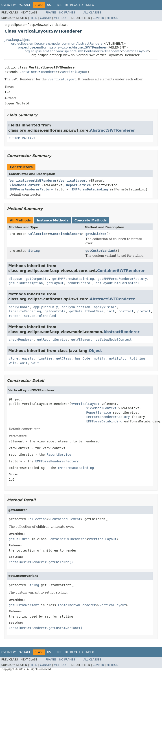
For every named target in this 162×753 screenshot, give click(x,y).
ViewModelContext (24, 185)
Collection (37, 234)
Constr (45, 18)
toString (137, 358)
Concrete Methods (90, 220)
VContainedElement (65, 234)
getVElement (81, 339)
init (111, 311)
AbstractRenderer (121, 332)
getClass (63, 358)
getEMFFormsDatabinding (73, 278)
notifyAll (117, 358)
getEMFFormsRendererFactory (122, 278)
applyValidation (76, 307)
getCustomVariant (100, 250)
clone (13, 358)
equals (27, 358)
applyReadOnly (45, 307)
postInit (126, 311)
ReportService (78, 185)
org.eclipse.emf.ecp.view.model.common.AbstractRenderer (57, 43)
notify (99, 358)
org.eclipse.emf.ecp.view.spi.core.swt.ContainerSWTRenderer (73, 51)
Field (33, 18)
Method (60, 18)
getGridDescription (26, 283)
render (14, 316)
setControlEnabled (40, 316)
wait (12, 363)
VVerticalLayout (135, 51)
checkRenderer (21, 339)
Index (89, 5)
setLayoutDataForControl (117, 283)
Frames (51, 12)
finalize (44, 358)
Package (24, 5)
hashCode (82, 358)
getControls (55, 311)
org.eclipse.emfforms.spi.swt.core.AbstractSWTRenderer (62, 47)
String (34, 250)
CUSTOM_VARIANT (22, 138)
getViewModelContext (114, 339)
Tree (58, 5)
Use (50, 5)
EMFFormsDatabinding (90, 189)
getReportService (52, 339)
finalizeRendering (25, 311)
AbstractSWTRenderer (112, 130)
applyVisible (105, 307)
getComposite (37, 278)
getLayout (55, 283)
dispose (15, 278)
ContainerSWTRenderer (38, 72)
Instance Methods (52, 220)
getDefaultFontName (86, 311)
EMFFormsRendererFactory (31, 189)
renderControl (79, 283)
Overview (8, 5)
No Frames (67, 12)
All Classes (92, 12)
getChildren (95, 234)
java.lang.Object (17, 40)
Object (95, 351)
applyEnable (19, 307)
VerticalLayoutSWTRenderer (33, 180)
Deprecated (74, 5)
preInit (144, 311)
